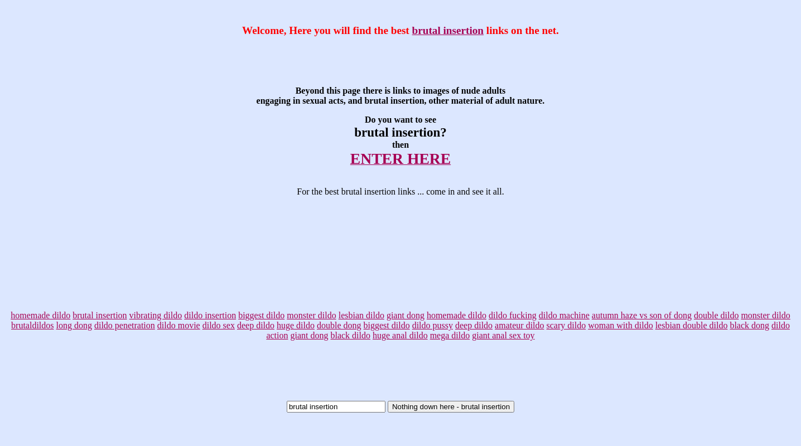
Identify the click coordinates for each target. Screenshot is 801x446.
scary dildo (566, 325)
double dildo (716, 315)
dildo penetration (124, 325)
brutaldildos (32, 325)
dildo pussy (432, 325)
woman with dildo (620, 325)
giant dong (405, 315)
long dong (74, 325)
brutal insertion (448, 30)
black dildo (350, 335)
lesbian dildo (361, 315)
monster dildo (311, 315)
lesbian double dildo (691, 325)
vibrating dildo (155, 315)
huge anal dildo (400, 335)
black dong (749, 325)
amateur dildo (519, 325)
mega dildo (450, 335)
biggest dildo (261, 315)
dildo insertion (210, 315)
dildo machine (564, 315)
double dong (339, 325)
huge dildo (296, 325)
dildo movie (178, 325)
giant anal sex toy (503, 335)
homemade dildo (40, 315)
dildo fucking (513, 315)
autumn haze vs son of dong (642, 315)
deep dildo (255, 325)
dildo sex (218, 325)
